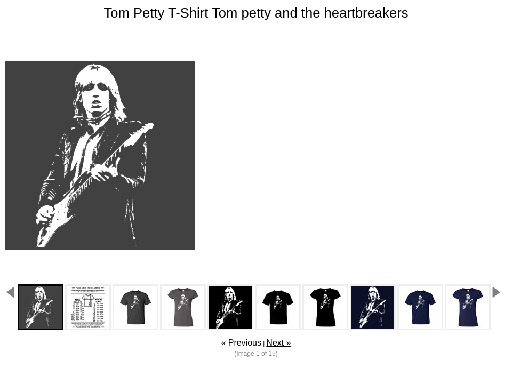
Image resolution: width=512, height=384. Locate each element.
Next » (278, 342)
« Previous (241, 342)
